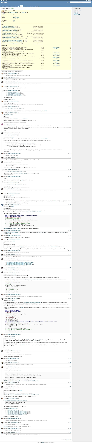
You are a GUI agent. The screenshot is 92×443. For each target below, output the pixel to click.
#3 (70, 81)
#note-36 (12, 388)
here (22, 180)
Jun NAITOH (10, 112)
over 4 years (15, 12)
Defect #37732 (11, 53)
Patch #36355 (11, 48)
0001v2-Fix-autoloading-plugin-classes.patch (10, 36)
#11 (70, 153)
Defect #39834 (11, 60)
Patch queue (76, 12)
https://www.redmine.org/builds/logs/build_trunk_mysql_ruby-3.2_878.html (19, 264)
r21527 (13, 99)
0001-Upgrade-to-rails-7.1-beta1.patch (9, 31)
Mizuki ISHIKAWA (11, 204)
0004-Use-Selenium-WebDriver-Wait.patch (10, 29)
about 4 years (15, 86)
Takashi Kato (10, 90)
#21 (70, 235)
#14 (70, 169)
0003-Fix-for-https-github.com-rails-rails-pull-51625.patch (12, 40)
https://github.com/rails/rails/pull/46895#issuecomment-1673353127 (15, 118)
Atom (68, 439)
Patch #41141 (11, 65)
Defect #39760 (11, 55)
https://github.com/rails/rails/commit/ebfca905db (33, 211)
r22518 (22, 307)
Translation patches (77, 14)
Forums (31, 6)
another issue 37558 (43, 110)
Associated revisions (18, 71)
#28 (70, 294)
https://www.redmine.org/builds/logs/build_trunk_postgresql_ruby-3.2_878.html (20, 262)
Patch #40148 (11, 62)
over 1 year (24, 12)
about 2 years (15, 362)
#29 (70, 298)
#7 (70, 106)
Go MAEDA (11, 12)
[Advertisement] (79, 35)
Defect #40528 (11, 67)
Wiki (28, 6)
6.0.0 (14, 20)
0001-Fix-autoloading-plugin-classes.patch (10, 34)
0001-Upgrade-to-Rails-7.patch (8, 26)
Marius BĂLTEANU (16, 17)
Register (89, 0)
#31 (70, 350)
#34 (70, 358)
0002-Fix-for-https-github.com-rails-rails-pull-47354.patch (12, 38)
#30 (70, 334)
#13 (70, 161)
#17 (70, 188)
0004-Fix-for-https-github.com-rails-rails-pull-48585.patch (12, 41)
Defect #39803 (12, 269)
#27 (70, 271)
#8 (70, 112)
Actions (70, 47)
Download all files (70, 26)
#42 (70, 422)
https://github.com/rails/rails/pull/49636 (20, 173)
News (25, 6)
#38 (70, 386)
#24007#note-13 (54, 246)
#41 (70, 418)
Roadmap (17, 6)
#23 (70, 250)
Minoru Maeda (10, 272)
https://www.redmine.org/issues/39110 (28, 143)
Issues (21, 6)
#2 (70, 77)
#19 (70, 204)
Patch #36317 (11, 47)
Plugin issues (76, 13)
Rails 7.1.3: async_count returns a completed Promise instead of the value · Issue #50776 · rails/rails (21, 380)
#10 (70, 132)
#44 (70, 432)
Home (1, 0)
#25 (70, 258)
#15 (70, 176)
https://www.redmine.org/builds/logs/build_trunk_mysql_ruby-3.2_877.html (19, 263)
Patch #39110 (11, 51)
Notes (6, 71)
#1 (70, 73)
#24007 (21, 246)
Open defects (76, 10)
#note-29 (13, 336)
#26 (70, 267)
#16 (70, 181)
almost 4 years (15, 101)
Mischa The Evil (11, 193)
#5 (70, 90)
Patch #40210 (11, 63)
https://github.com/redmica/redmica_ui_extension (12, 228)
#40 (70, 408)
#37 (70, 382)
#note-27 (13, 300)
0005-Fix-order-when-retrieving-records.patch (10, 43)
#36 (70, 366)
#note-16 (12, 195)
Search (68, 2)
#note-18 (13, 241)
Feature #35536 (12, 49)
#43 (70, 428)
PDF (70, 439)
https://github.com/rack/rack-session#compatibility (32, 302)
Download (8, 6)
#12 (70, 157)
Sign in (87, 0)
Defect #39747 (12, 256)
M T (8, 124)
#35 (70, 362)
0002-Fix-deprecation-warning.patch (9, 27)
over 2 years (15, 106)
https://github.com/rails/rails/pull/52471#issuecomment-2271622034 (15, 400)
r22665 (21, 390)
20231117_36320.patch (7, 33)
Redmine (42, 442)
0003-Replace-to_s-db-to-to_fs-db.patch (10, 30)
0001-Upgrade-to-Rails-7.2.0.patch (9, 37)
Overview (3, 6)
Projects (4, 0)
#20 (70, 230)
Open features (76, 11)
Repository (37, 6)
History (3, 71)
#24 (70, 254)
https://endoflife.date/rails (8, 114)
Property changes (11, 71)
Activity (12, 6)
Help (6, 0)
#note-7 (12, 137)
